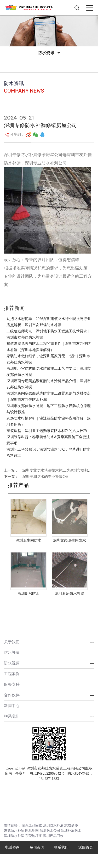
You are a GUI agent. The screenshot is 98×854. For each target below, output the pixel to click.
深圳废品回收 (53, 836)
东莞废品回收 (32, 825)
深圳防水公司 (50, 830)
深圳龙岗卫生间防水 (69, 540)
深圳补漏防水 (71, 830)
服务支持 (12, 684)
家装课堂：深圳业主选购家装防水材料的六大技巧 (47, 431)
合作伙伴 (12, 695)
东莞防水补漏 (14, 830)
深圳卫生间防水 (28, 540)
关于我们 (12, 642)
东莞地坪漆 (33, 836)
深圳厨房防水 (28, 594)
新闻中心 (12, 705)
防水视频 (12, 663)
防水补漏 (12, 652)
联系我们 (12, 716)
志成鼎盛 (71, 825)
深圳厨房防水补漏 (69, 594)
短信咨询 (37, 847)
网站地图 (32, 830)
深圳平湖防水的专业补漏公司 (46, 477)
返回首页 (85, 847)
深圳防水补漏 (53, 825)
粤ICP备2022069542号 (47, 773)
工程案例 (12, 673)
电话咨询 (12, 847)
